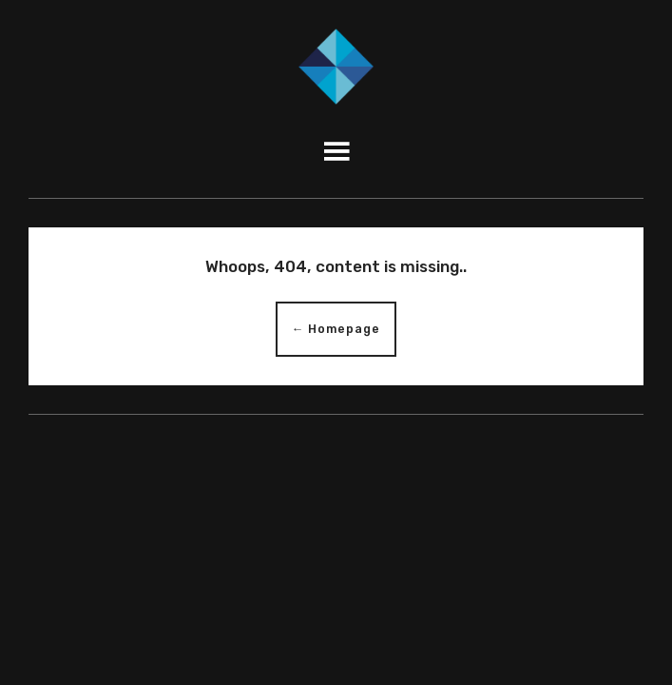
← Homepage (336, 329)
